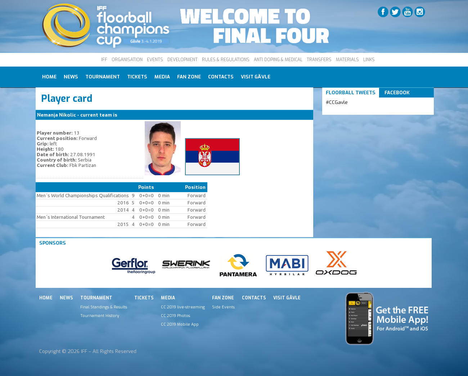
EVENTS (155, 60)
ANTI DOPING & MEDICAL (278, 60)
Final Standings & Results (103, 306)
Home (49, 77)
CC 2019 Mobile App (180, 324)
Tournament (102, 77)
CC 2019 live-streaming (183, 306)
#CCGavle (337, 102)
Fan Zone (189, 77)
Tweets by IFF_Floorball (354, 111)
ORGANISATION (127, 60)
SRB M (126, 115)
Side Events (223, 306)
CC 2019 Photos (175, 315)
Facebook (397, 93)
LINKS (369, 60)
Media (162, 77)
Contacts (221, 77)
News (71, 77)
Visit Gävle (255, 77)
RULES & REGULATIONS (225, 60)
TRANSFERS (319, 60)
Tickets (137, 77)
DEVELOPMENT (182, 60)
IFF (104, 60)
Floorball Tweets (350, 93)
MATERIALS (347, 60)
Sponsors (52, 243)
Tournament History (99, 315)
